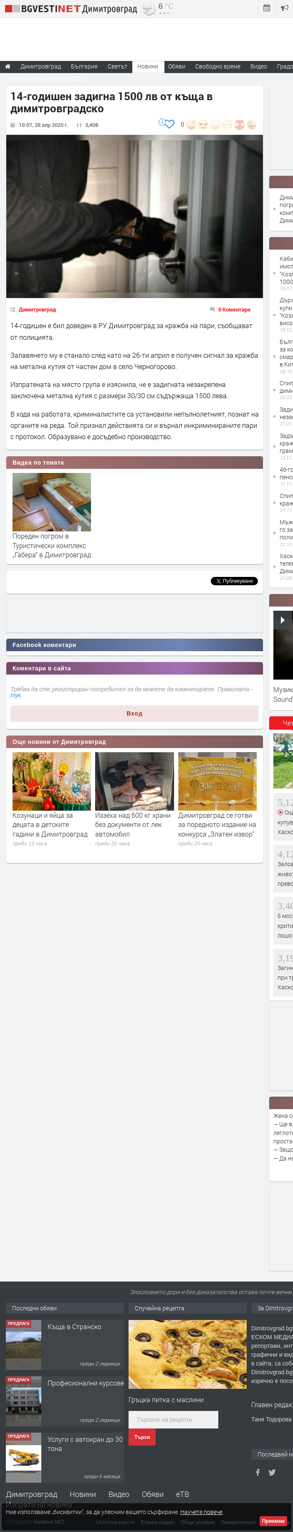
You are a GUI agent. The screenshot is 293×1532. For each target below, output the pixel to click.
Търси (142, 1437)
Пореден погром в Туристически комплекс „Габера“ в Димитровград (52, 545)
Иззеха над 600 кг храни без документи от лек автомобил (133, 824)
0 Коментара (234, 309)
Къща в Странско (74, 1326)
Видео (119, 1494)
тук (15, 695)
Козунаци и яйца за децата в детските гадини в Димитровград (50, 824)
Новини (147, 66)
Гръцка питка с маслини (166, 1399)
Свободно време (217, 66)
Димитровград (37, 309)
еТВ (182, 1494)
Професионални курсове (86, 1382)
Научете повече (201, 1512)
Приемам (273, 1521)
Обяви (153, 1494)
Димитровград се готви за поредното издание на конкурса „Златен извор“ (217, 824)
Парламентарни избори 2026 (45, 79)
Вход (134, 713)
